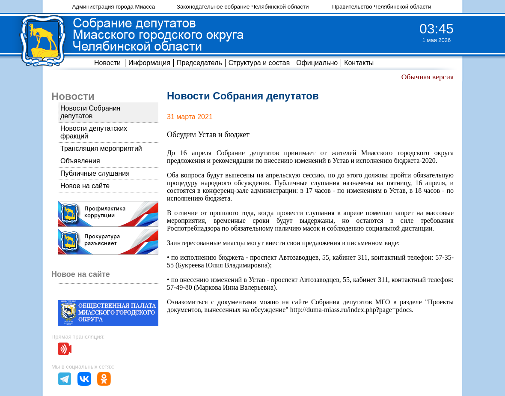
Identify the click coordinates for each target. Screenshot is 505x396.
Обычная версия (427, 76)
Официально (317, 62)
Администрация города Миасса (113, 6)
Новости (107, 62)
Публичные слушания (95, 173)
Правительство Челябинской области (381, 6)
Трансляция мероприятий (101, 148)
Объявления (80, 161)
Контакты (359, 62)
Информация (149, 62)
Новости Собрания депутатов (90, 112)
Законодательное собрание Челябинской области (243, 6)
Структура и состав (259, 62)
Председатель (199, 62)
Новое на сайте (85, 185)
